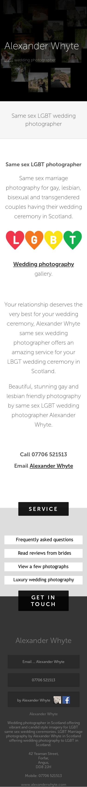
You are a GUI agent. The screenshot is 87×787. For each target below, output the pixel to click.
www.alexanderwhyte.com (43, 784)
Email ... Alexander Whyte (43, 662)
